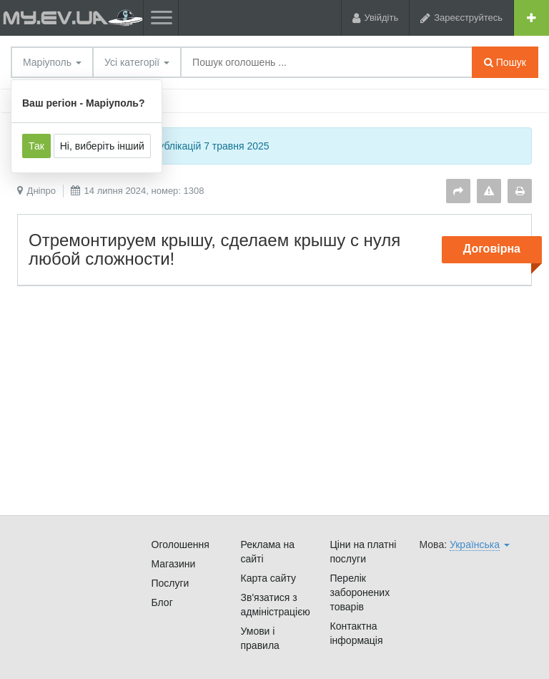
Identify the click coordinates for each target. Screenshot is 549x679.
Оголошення (180, 544)
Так (36, 146)
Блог (162, 602)
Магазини (174, 564)
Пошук (505, 62)
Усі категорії (136, 62)
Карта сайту (269, 578)
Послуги (170, 583)
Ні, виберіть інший (102, 146)
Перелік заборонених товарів (360, 592)
